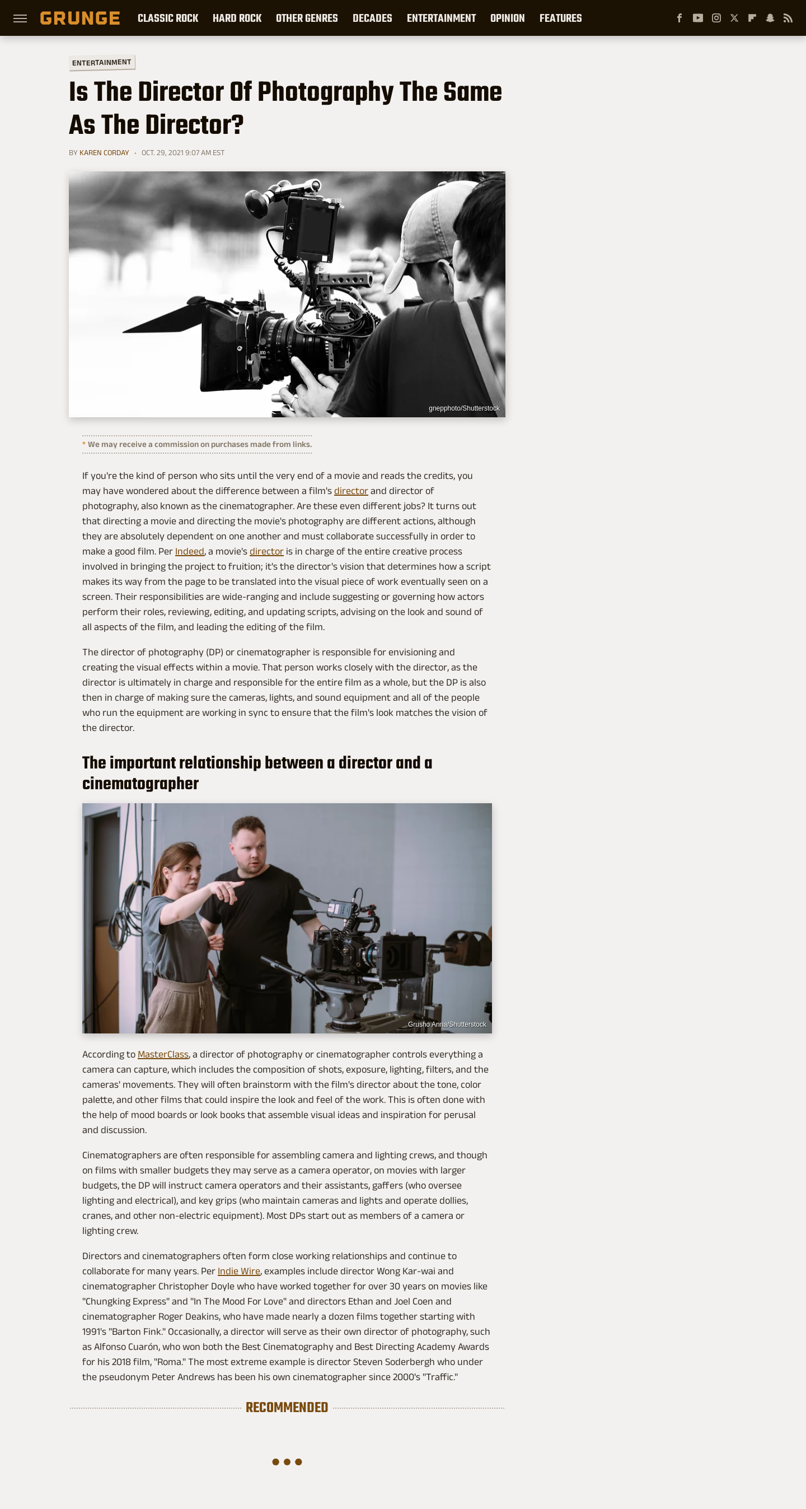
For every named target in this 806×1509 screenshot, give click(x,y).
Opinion (507, 17)
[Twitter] (734, 17)
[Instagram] (716, 17)
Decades (372, 17)
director (351, 490)
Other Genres (307, 17)
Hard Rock (237, 17)
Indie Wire (239, 1271)
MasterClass (163, 1054)
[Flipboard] (752, 17)
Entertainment (441, 17)
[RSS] (788, 17)
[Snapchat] (770, 17)
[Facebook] (679, 17)
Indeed (189, 551)
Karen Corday (104, 152)
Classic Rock (168, 17)
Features (561, 17)
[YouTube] (698, 17)
